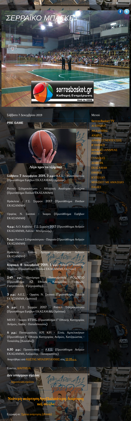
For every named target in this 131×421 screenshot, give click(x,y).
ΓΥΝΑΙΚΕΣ (98, 158)
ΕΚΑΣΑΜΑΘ (99, 167)
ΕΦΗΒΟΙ (96, 172)
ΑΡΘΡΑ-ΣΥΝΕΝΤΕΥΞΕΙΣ (106, 140)
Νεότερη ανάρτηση (23, 398)
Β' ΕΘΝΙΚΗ (98, 145)
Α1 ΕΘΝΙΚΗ (98, 125)
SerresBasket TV (102, 121)
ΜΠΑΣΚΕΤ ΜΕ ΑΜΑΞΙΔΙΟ (107, 182)
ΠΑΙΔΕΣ (96, 187)
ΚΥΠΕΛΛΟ (98, 177)
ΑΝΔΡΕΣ (96, 135)
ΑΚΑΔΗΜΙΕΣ (99, 130)
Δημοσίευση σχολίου (22, 381)
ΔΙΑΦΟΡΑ (97, 163)
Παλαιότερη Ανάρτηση (64, 398)
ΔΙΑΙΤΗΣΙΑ (24, 368)
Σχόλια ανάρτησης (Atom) (36, 414)
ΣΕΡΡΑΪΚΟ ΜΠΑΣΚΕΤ (42, 18)
